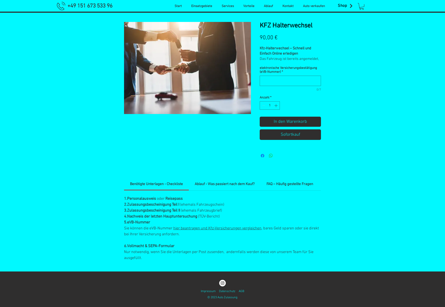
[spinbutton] (269, 106)
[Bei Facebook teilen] (262, 155)
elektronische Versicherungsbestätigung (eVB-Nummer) (288, 70)
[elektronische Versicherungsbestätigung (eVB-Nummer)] (290, 81)
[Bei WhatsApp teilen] (270, 155)
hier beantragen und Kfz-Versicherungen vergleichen (217, 228)
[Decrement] (263, 106)
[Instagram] (222, 283)
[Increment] (276, 106)
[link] (156, 184)
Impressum (208, 291)
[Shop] (345, 6)
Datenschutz (227, 291)
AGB (241, 291)
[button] (362, 6)
